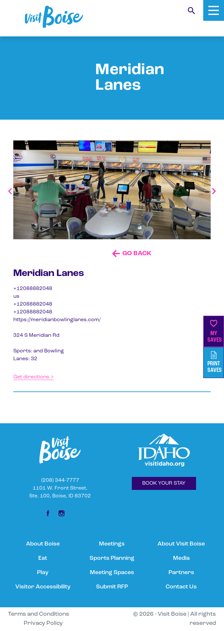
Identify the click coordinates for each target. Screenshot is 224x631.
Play (42, 573)
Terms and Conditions (38, 614)
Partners (181, 573)
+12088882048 (32, 288)
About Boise (43, 544)
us (16, 296)
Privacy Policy (43, 623)
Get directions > (33, 377)
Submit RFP (112, 587)
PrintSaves (214, 362)
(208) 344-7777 (60, 480)
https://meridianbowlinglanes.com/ (57, 319)
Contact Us (181, 587)
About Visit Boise (181, 544)
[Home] (54, 17)
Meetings (112, 544)
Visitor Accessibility (42, 587)
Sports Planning (112, 558)
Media (181, 558)
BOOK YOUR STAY (164, 483)
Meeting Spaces (112, 573)
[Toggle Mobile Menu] (213, 10)
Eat (42, 558)
